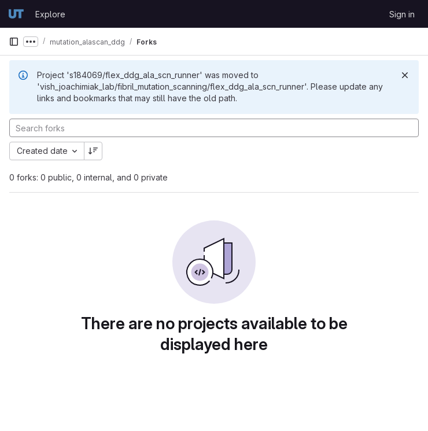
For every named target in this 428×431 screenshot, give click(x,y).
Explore (50, 14)
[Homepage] (16, 14)
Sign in (402, 14)
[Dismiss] (405, 75)
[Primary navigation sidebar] (14, 41)
